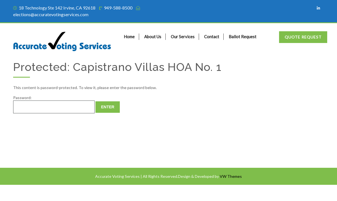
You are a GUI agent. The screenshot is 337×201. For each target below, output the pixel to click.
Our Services (183, 36)
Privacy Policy (28, 150)
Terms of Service (30, 139)
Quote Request (303, 37)
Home (129, 36)
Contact (211, 36)
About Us (152, 36)
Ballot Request (242, 36)
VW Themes (230, 176)
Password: (54, 104)
